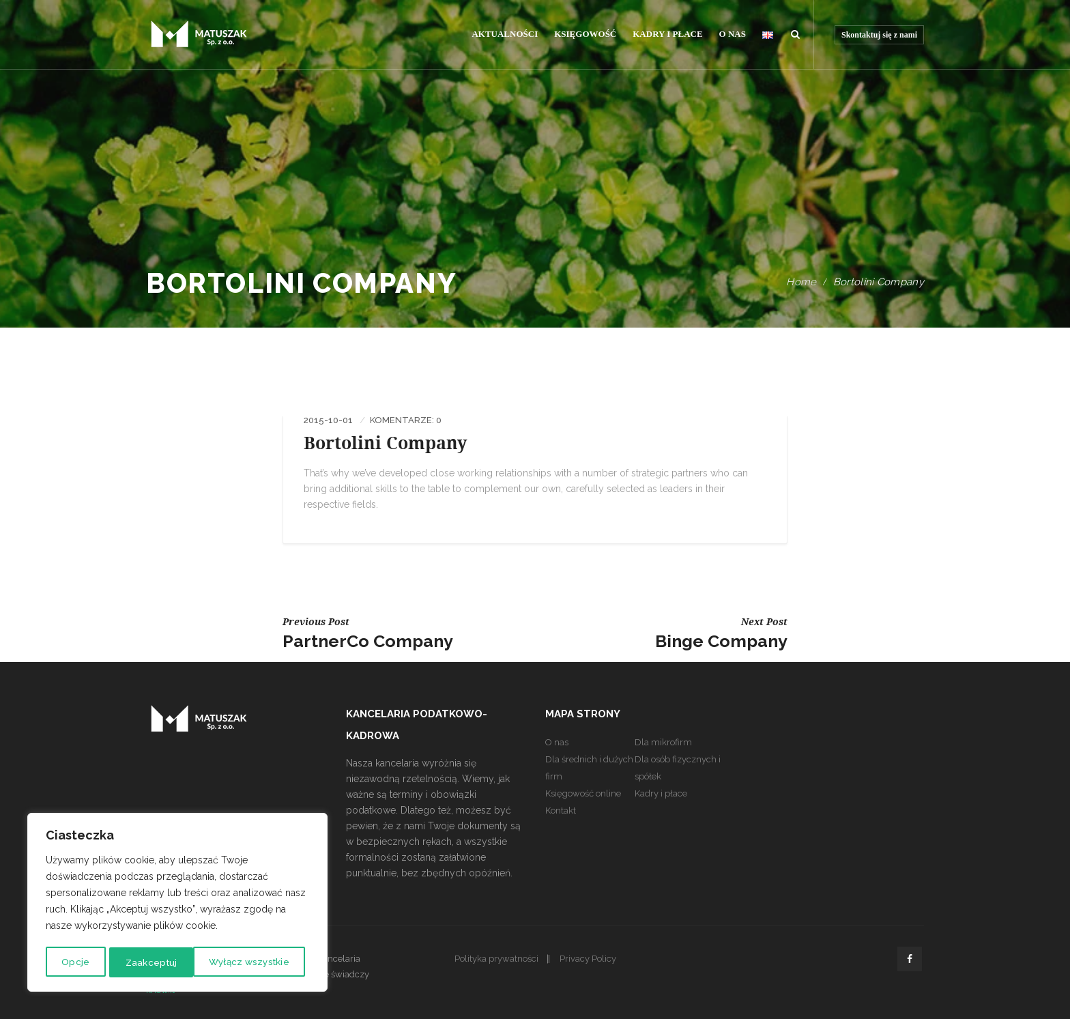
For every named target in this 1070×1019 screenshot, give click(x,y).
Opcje (74, 962)
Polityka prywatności (496, 958)
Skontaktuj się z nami (879, 35)
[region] (177, 904)
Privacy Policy (588, 958)
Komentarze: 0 (406, 420)
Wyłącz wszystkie (164, 962)
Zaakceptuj (268, 962)
